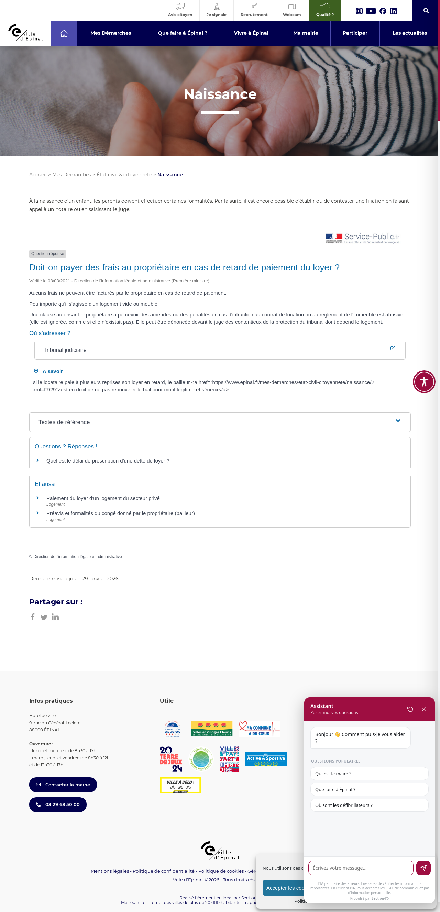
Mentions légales (110, 871)
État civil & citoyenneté (124, 174)
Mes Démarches (71, 174)
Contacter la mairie (63, 784)
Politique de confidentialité (164, 871)
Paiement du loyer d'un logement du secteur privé (103, 498)
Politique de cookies (221, 871)
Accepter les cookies (290, 888)
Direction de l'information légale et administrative (77, 556)
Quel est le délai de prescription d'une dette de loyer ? (107, 461)
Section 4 (251, 897)
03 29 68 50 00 (58, 804)
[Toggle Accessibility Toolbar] (424, 381)
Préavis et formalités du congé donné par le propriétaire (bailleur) (120, 513)
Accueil (38, 174)
